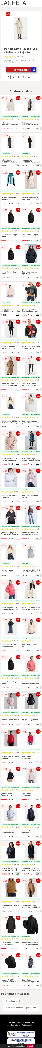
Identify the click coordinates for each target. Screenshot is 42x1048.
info (17, 128)
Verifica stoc (24, 69)
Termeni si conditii (16, 1022)
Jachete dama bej (11, 1001)
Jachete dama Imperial (13, 1008)
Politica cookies (28, 1025)
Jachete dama (32, 1008)
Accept (30, 1046)
